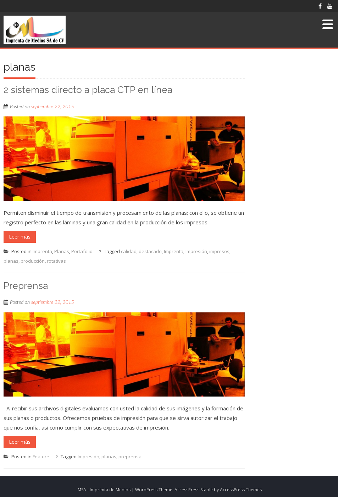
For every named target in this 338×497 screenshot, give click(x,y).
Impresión (196, 251)
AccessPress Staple (193, 490)
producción (33, 261)
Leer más (20, 236)
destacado (150, 251)
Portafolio (82, 251)
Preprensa (26, 285)
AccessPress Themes (241, 490)
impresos (219, 251)
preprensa (130, 456)
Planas (61, 251)
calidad (129, 251)
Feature (41, 456)
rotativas (56, 261)
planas (11, 261)
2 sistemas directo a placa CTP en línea (88, 89)
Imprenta (42, 251)
